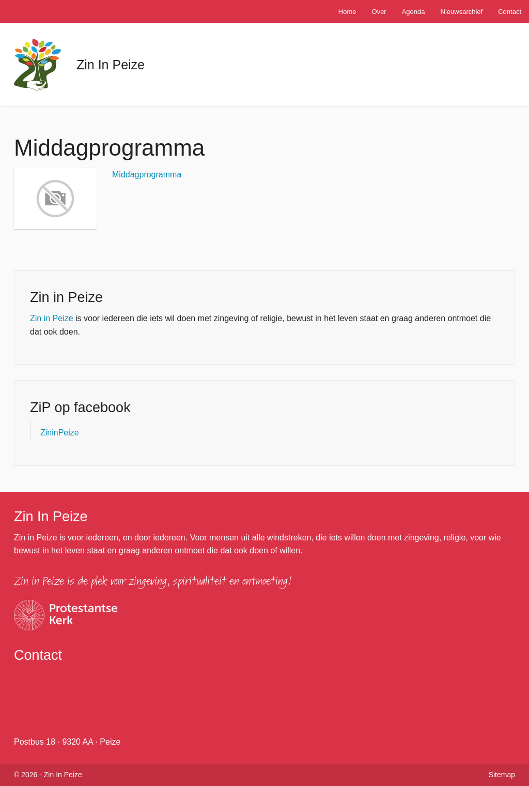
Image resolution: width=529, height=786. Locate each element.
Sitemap (502, 774)
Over (379, 12)
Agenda (413, 12)
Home (347, 12)
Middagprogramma (146, 174)
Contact (509, 12)
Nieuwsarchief (462, 12)
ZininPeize (59, 432)
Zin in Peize (51, 318)
